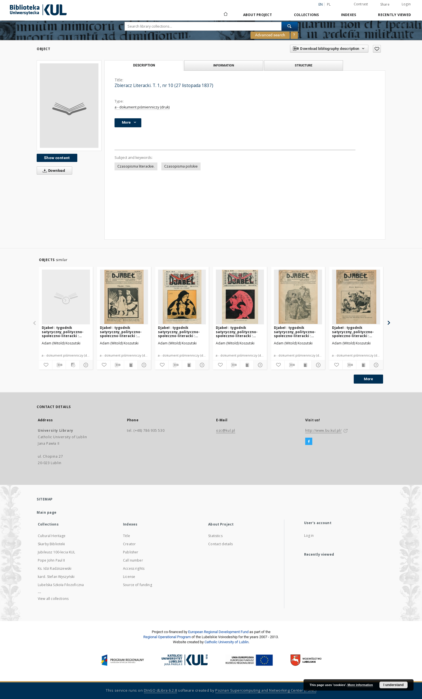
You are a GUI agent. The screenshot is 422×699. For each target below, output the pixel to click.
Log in (309, 535)
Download (52, 170)
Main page (47, 512)
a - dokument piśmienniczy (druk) (142, 107)
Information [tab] (223, 65)
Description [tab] (144, 65)
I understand (393, 685)
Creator (129, 544)
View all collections (53, 598)
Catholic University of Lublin (227, 642)
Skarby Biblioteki (51, 544)
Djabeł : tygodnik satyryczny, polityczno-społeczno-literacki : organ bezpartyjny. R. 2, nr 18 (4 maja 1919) (239, 331)
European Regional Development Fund (218, 632)
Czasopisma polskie (181, 166)
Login (406, 4)
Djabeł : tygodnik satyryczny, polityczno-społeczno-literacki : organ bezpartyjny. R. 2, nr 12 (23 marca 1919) (123, 331)
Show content (57, 157)
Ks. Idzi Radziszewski (54, 568)
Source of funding (137, 584)
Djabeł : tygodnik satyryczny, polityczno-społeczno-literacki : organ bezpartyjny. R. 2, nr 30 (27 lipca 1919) (65, 331)
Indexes (348, 14)
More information (360, 685)
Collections (306, 14)
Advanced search (270, 35)
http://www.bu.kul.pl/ (323, 430)
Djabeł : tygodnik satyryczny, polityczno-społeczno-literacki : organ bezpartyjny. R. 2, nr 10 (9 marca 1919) (355, 331)
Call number (133, 560)
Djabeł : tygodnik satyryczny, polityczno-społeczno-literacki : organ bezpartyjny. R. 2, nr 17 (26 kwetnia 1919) (181, 331)
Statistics (215, 535)
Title (126, 535)
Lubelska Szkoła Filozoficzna (61, 584)
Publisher (130, 552)
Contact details (220, 544)
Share (385, 4)
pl (329, 4)
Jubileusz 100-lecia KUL (56, 552)
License (129, 576)
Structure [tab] (303, 65)
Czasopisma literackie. (136, 166)
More (368, 379)
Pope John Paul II (51, 560)
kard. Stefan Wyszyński (56, 576)
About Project (257, 14)
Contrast (361, 4)
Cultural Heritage (52, 535)
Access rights (133, 568)
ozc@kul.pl (225, 430)
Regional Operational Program (167, 637)
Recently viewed (394, 14)
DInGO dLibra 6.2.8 (160, 690)
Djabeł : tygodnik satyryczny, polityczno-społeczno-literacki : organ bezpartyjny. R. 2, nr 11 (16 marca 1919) (297, 331)
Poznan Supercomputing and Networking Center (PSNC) (265, 690)
